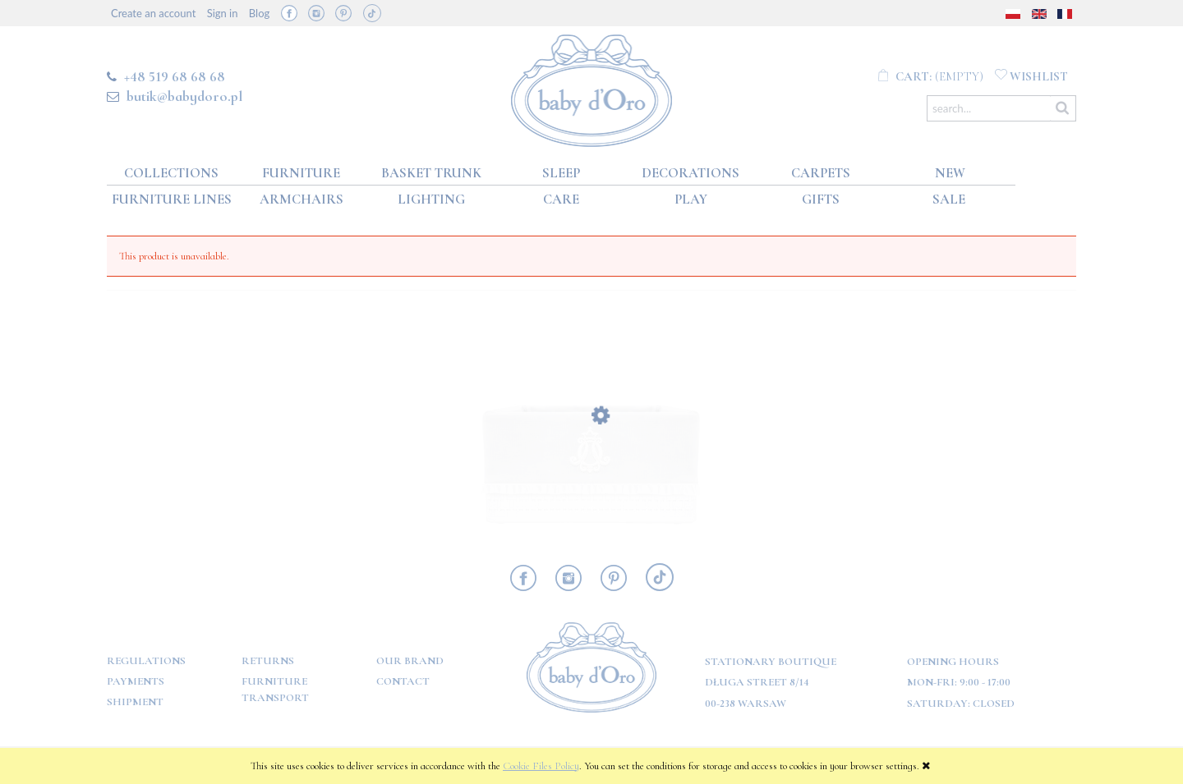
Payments (135, 681)
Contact (403, 681)
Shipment (135, 701)
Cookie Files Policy (541, 766)
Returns (268, 660)
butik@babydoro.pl (184, 96)
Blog (259, 13)
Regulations (146, 660)
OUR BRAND (410, 660)
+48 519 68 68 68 (174, 76)
